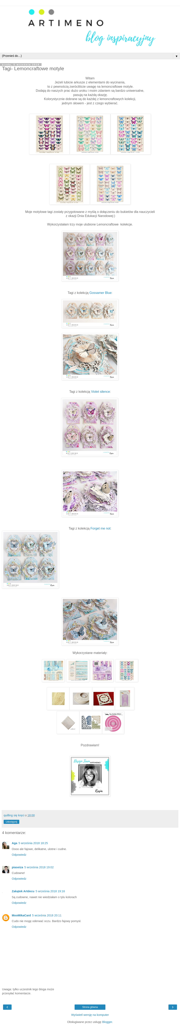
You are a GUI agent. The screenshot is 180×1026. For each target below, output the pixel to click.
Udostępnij (11, 821)
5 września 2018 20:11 (46, 915)
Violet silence (100, 391)
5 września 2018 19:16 (50, 891)
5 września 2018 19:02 (39, 867)
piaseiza (17, 867)
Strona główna (90, 1007)
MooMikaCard (21, 915)
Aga (14, 843)
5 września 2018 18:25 (33, 843)
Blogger (107, 1022)
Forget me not (100, 528)
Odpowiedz (19, 854)
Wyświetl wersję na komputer (90, 1014)
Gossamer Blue (100, 293)
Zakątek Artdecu (23, 891)
